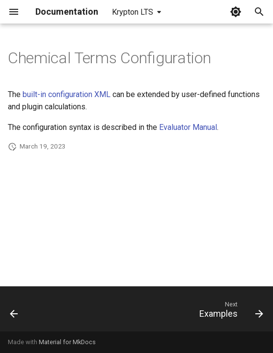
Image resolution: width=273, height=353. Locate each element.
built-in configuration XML (66, 94)
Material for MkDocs (67, 342)
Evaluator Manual (188, 127)
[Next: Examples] (229, 312)
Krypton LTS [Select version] (132, 12)
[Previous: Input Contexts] (14, 312)
